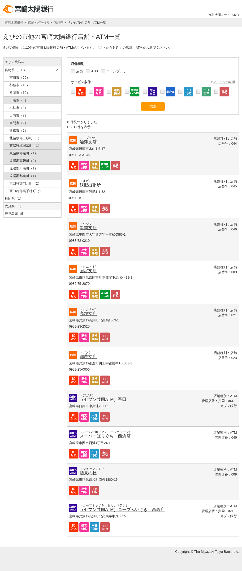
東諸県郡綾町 (23, 153)
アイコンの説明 (224, 82)
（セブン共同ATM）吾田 (103, 399)
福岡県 (14, 198)
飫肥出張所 (90, 185)
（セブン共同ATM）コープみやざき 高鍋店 (122, 509)
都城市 (19, 85)
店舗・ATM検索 (38, 22)
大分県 (14, 206)
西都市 (18, 130)
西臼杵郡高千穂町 (26, 191)
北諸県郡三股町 (25, 138)
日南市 (18, 100)
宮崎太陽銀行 (14, 22)
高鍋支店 (88, 313)
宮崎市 (19, 77)
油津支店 (88, 142)
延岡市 (19, 93)
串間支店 (88, 227)
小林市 (18, 108)
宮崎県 (58, 22)
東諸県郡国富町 (25, 145)
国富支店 (88, 270)
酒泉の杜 (88, 473)
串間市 (18, 123)
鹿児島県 (15, 214)
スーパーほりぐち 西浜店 (105, 436)
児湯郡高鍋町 (23, 161)
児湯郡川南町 (23, 168)
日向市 (18, 115)
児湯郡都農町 (23, 176)
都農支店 (88, 356)
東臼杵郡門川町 (25, 183)
